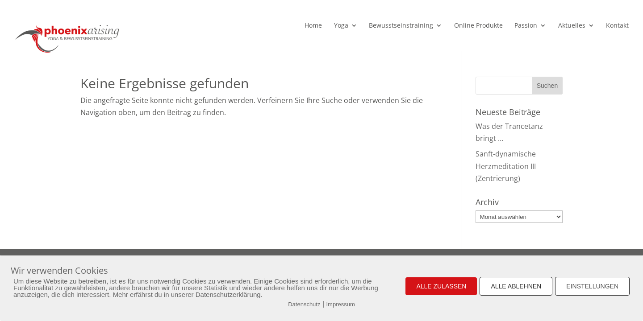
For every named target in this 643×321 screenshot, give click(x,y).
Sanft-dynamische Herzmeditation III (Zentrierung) (506, 166)
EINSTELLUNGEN (592, 286)
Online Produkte (478, 25)
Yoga (341, 25)
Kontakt (617, 25)
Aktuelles (571, 25)
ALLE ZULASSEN (441, 286)
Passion (525, 25)
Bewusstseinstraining (401, 25)
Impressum (340, 304)
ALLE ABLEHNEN (516, 286)
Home (313, 25)
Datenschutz (304, 304)
